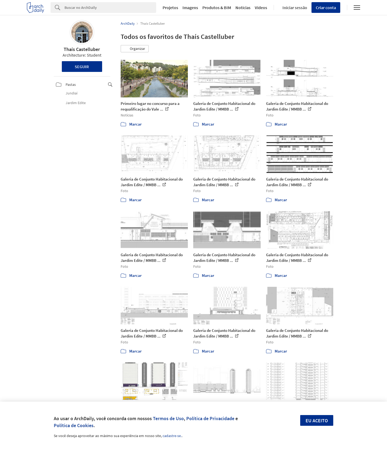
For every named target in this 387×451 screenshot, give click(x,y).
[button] (135, 49)
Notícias (242, 7)
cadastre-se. (172, 435)
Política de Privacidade (210, 418)
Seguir (82, 66)
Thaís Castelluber (82, 49)
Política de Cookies (74, 425)
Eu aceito (317, 420)
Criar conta (326, 7)
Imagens (190, 7)
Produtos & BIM (216, 7)
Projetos (170, 7)
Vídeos (261, 7)
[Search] (110, 7)
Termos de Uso (168, 418)
